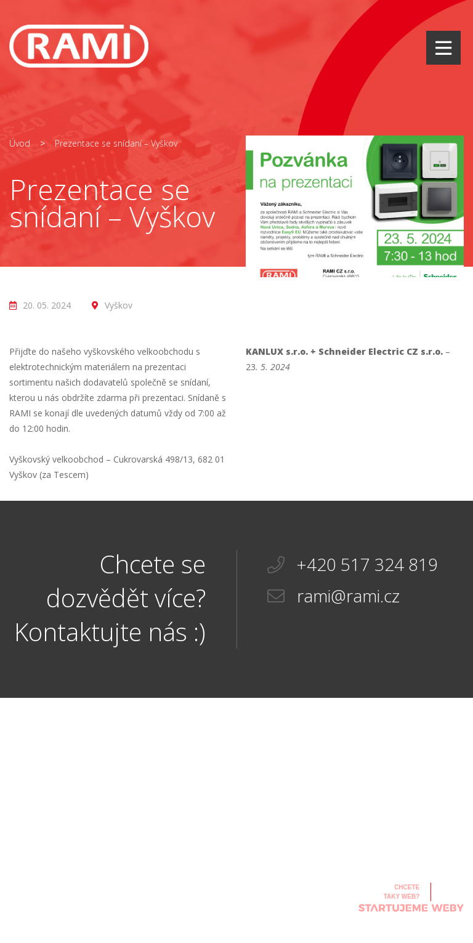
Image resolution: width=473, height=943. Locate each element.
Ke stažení (169, 872)
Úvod (19, 143)
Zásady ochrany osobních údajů (296, 905)
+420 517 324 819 (352, 564)
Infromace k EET (295, 885)
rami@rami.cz (333, 596)
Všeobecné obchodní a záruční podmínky (185, 898)
